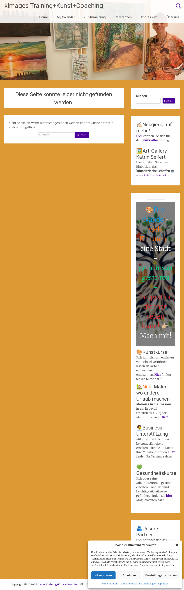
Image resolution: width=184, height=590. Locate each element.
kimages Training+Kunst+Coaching (53, 6)
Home (43, 17)
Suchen (141, 96)
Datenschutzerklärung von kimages (138, 583)
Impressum (163, 583)
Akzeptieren (103, 575)
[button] (177, 545)
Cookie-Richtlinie (109, 583)
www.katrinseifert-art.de (153, 175)
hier (169, 495)
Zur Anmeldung (95, 17)
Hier (139, 136)
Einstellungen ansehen (161, 575)
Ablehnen (129, 575)
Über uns (173, 17)
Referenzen (123, 17)
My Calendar (66, 17)
